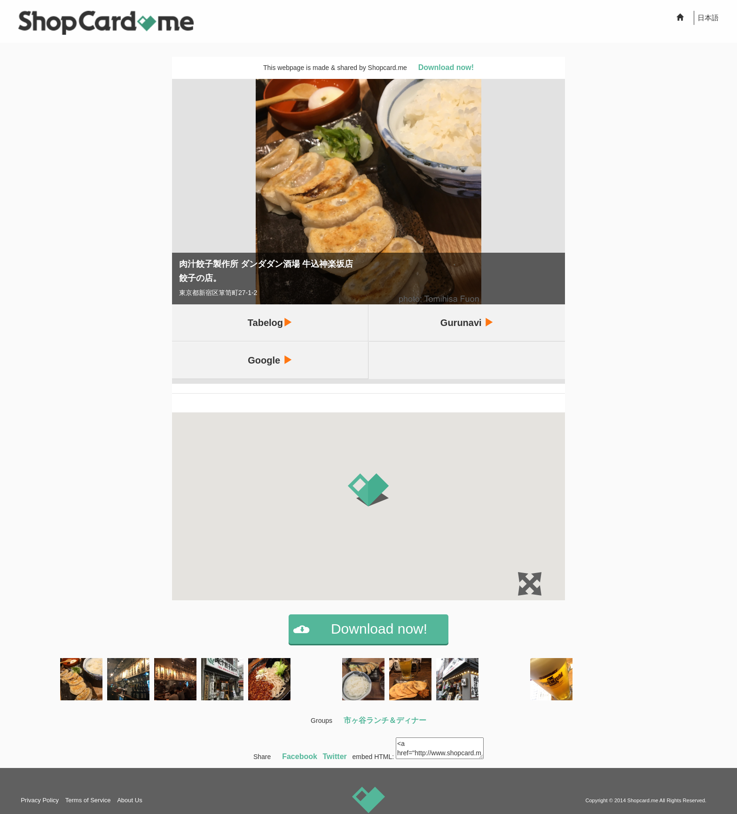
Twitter (335, 756)
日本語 (708, 18)
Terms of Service (88, 800)
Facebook (299, 756)
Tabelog (270, 322)
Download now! (446, 67)
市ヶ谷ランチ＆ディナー (385, 720)
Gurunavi (467, 322)
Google (270, 360)
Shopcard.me (643, 800)
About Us (129, 800)
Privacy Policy (40, 800)
